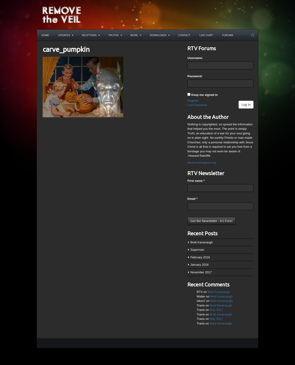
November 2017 (201, 272)
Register (192, 100)
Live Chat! (206, 35)
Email (192, 198)
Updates (65, 35)
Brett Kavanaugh (201, 242)
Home (45, 35)
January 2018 (199, 264)
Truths (115, 35)
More (135, 35)
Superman (197, 249)
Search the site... (252, 35)
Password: (195, 76)
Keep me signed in (204, 95)
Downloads (160, 35)
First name (195, 180)
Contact (184, 35)
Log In (246, 104)
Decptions (91, 35)
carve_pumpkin (66, 49)
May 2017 (216, 310)
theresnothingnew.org (201, 162)
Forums (227, 35)
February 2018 (200, 257)
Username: (195, 58)
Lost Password (197, 105)
